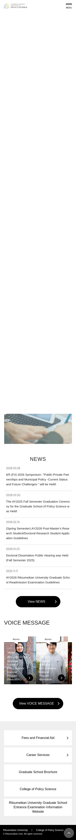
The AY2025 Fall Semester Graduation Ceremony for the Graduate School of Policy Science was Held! (38, 503)
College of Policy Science (38, 789)
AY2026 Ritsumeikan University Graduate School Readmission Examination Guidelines (38, 576)
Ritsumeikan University (15, 830)
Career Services (38, 755)
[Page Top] (69, 833)
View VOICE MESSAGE (36, 703)
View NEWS (36, 601)
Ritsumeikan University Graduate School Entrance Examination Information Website (38, 807)
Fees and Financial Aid (38, 738)
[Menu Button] (69, 5)
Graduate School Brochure (38, 772)
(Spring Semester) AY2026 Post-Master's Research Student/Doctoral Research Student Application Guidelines (38, 530)
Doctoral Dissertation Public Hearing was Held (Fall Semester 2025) (38, 554)
